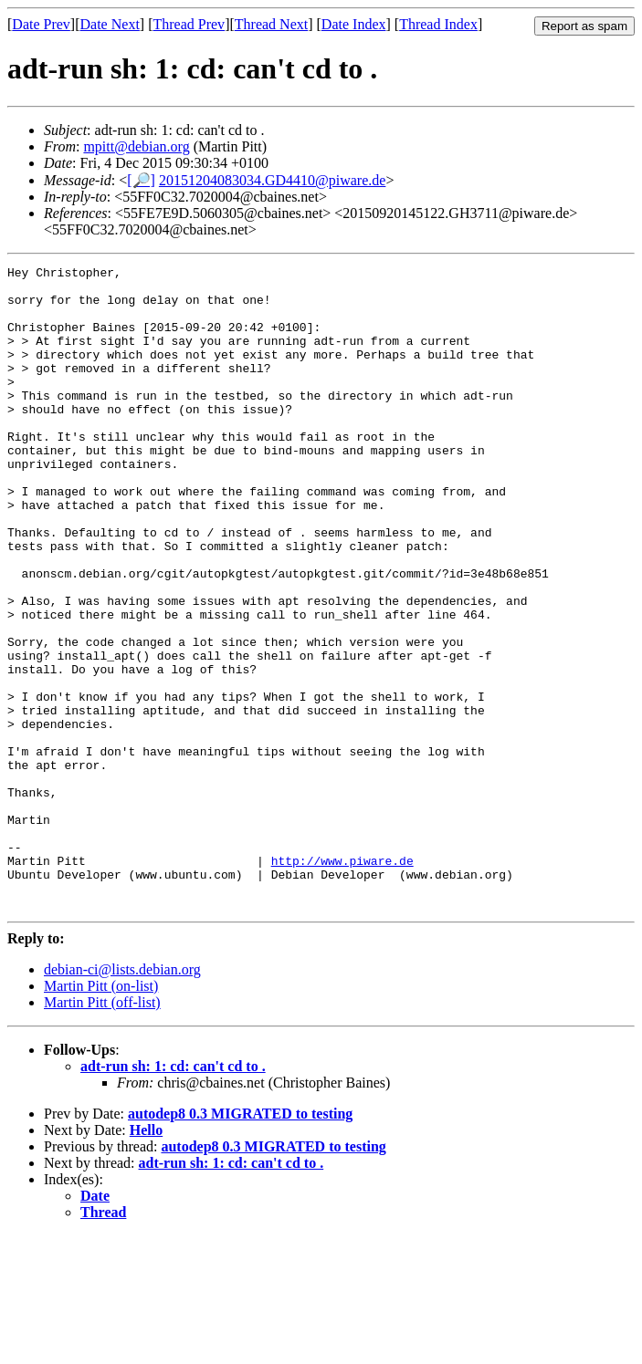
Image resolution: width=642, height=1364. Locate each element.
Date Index (353, 24)
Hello (146, 1258)
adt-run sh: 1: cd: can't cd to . (173, 1195)
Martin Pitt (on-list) (101, 1114)
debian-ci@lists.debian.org (122, 1098)
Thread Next (271, 24)
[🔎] (141, 180)
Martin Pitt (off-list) (102, 1131)
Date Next (110, 24)
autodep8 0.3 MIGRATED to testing (240, 1242)
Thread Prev (189, 24)
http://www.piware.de (342, 981)
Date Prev (41, 24)
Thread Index (438, 24)
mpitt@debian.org (136, 146)
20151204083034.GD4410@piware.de (272, 180)
